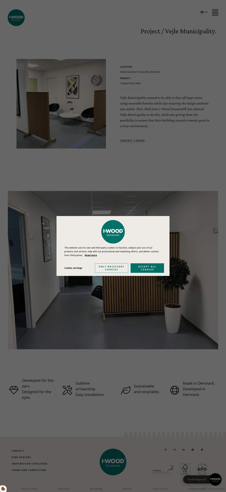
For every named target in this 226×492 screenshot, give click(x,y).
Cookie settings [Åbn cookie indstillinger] (73, 268)
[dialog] (113, 246)
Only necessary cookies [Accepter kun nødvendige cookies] (111, 268)
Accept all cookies (147, 268)
